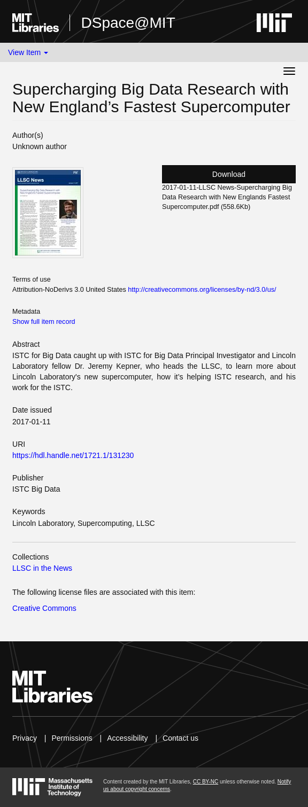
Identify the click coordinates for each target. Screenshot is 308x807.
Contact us (180, 738)
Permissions (71, 738)
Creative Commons (44, 608)
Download (228, 174)
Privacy (24, 738)
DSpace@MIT (128, 22)
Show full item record (43, 321)
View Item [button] (28, 52)
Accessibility (127, 738)
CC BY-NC (205, 782)
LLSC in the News (42, 568)
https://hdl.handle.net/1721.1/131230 (73, 455)
